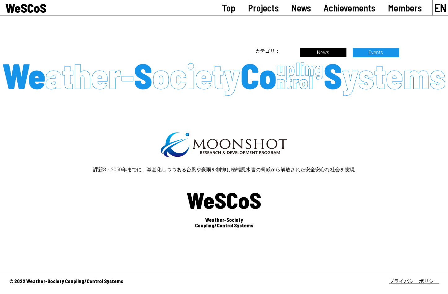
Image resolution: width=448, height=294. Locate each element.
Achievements (349, 7)
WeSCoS (25, 7)
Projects (263, 7)
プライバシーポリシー (414, 281)
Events (375, 52)
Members (405, 7)
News (301, 7)
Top (228, 7)
